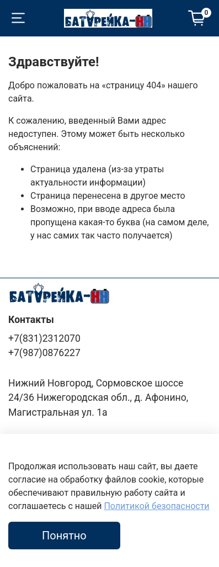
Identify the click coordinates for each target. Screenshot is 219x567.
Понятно (64, 535)
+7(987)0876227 (44, 352)
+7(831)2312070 (44, 338)
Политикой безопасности (156, 506)
